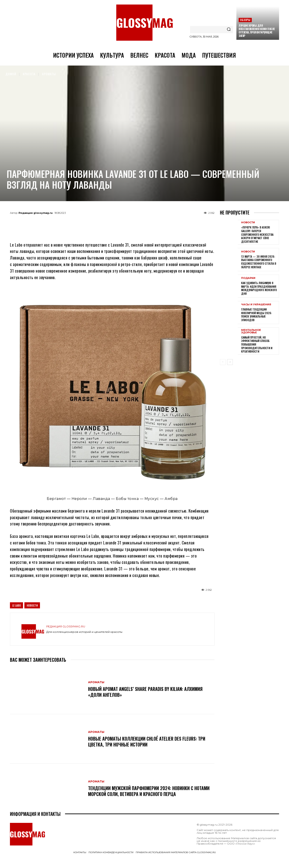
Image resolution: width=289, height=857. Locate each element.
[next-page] (230, 362)
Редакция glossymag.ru (36, 212)
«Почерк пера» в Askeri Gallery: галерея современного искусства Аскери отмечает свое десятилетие (257, 234)
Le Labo (16, 605)
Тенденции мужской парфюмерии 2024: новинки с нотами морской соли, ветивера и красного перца (149, 791)
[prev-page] (223, 362)
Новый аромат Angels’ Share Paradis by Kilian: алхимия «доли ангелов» (145, 691)
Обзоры (245, 20)
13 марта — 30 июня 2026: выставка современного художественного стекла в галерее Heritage (258, 261)
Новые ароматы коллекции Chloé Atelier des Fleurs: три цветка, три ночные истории (146, 741)
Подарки (248, 278)
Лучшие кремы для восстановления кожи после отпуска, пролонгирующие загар (257, 31)
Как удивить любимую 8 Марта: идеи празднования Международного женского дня (259, 288)
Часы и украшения (256, 304)
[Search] (228, 29)
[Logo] (144, 23)
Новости (32, 605)
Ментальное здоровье (251, 331)
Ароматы (49, 73)
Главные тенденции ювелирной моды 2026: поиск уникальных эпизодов (256, 314)
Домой (10, 73)
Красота (29, 73)
